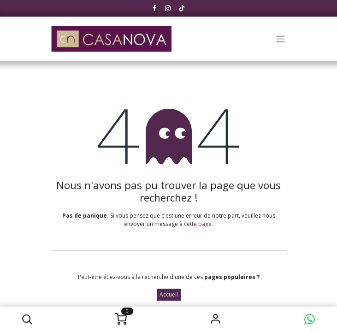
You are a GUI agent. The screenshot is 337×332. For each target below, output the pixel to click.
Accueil (169, 294)
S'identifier (215, 319)
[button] (27, 319)
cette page (198, 224)
